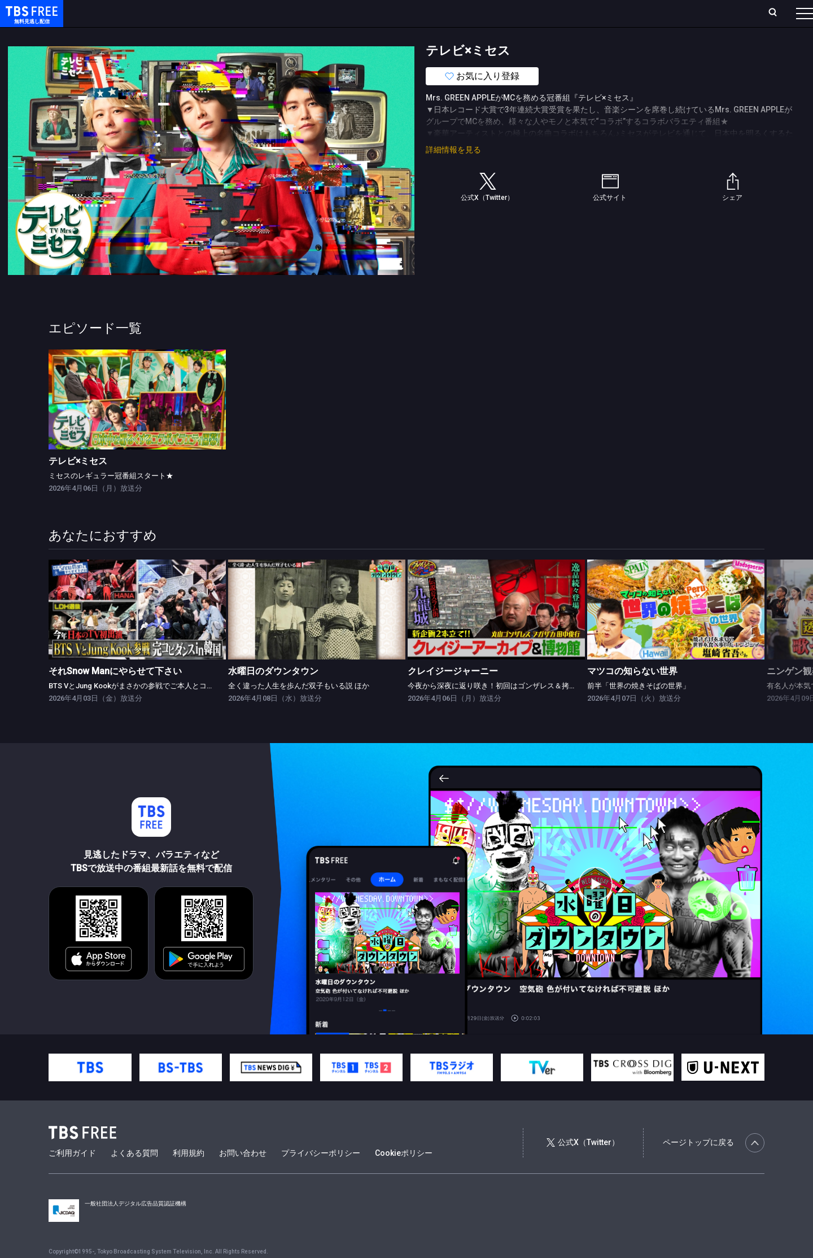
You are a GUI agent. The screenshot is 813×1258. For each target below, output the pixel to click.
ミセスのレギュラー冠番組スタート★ (111, 498)
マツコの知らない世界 (632, 693)
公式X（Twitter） (583, 1164)
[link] (137, 422)
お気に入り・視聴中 (335, 13)
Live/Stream (266, 13)
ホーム (127, 13)
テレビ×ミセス (78, 483)
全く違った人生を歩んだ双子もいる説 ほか (298, 708)
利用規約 (188, 1175)
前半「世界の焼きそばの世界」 (638, 708)
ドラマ (227, 36)
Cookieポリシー (403, 1175)
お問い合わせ (242, 1175)
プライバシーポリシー (320, 1175)
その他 (448, 36)
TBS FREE (30, 20)
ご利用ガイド (72, 1175)
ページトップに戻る (713, 1165)
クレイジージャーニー (453, 693)
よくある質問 (134, 1175)
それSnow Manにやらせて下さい (115, 693)
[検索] (698, 13)
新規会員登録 (649, 13)
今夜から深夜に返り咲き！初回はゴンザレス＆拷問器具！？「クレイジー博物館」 (543, 708)
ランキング (213, 13)
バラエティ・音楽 (282, 36)
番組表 (777, 13)
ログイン (593, 13)
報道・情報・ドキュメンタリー (373, 36)
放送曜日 (166, 13)
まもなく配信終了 (173, 36)
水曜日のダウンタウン (273, 693)
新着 (122, 36)
